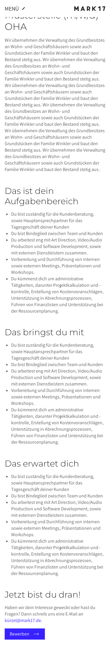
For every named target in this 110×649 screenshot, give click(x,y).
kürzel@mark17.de (23, 620)
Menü (16, 8)
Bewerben (25, 634)
